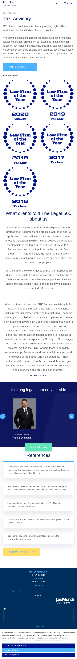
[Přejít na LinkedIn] (20, 590)
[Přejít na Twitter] (12, 590)
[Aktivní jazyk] (58, 3)
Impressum (39, 627)
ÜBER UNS (38, 579)
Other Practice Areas (10, 75)
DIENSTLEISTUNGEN (38, 572)
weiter (38, 639)
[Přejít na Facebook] (5, 590)
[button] (3, 416)
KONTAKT (38, 585)
